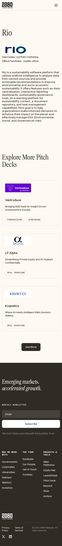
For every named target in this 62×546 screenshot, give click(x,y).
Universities (8, 472)
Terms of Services (19, 529)
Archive (47, 496)
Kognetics (12, 306)
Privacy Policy (5, 529)
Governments (9, 461)
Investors (7, 487)
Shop (46, 490)
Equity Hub (49, 470)
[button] (56, 5)
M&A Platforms (48, 463)
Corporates (8, 466)
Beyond (47, 485)
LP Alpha (11, 253)
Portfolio (27, 474)
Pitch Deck (49, 480)
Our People (29, 464)
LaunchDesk (50, 475)
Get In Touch (30, 469)
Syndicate (28, 459)
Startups (6, 477)
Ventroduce (13, 200)
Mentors (6, 482)
